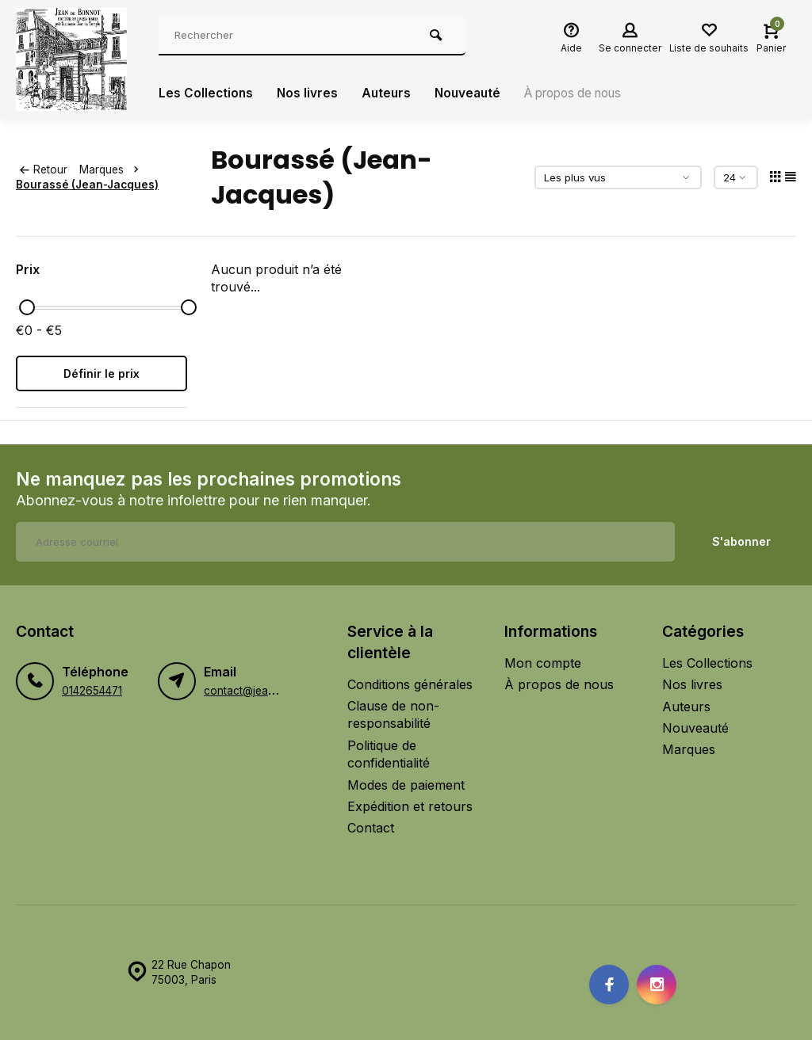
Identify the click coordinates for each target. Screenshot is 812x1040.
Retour (43, 169)
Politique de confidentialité (388, 754)
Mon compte (542, 663)
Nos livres (309, 93)
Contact (370, 828)
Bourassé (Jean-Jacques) (87, 184)
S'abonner (741, 541)
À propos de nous (586, 93)
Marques (112, 169)
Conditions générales (410, 684)
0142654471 (92, 690)
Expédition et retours (410, 806)
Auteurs (389, 93)
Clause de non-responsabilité (393, 714)
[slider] (27, 307)
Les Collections (207, 93)
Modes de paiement (406, 785)
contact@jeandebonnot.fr (269, 690)
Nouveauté (473, 93)
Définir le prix (101, 373)
